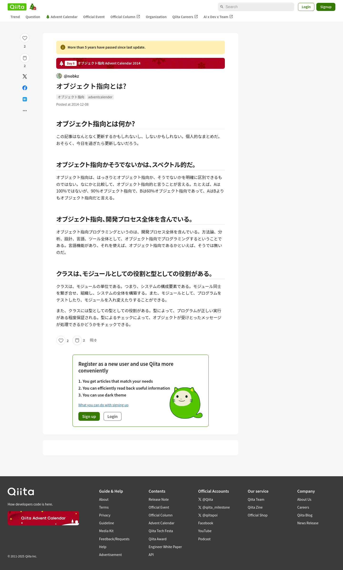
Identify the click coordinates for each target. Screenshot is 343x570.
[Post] (25, 76)
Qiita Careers (185, 16)
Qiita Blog (305, 515)
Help (102, 546)
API (151, 554)
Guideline (106, 522)
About (103, 499)
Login (306, 6)
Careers (303, 507)
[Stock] (25, 58)
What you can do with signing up (103, 404)
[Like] (25, 38)
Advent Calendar (62, 16)
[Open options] (25, 110)
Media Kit (106, 530)
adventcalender (100, 96)
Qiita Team (256, 499)
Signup (326, 6)
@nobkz (67, 76)
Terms (104, 507)
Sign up (89, 416)
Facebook (205, 522)
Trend (15, 16)
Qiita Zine (255, 507)
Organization (156, 16)
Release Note (159, 499)
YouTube (205, 530)
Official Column (125, 16)
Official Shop (257, 515)
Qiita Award (157, 538)
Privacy (104, 515)
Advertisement (110, 554)
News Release (307, 522)
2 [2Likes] (25, 46)
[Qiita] (17, 6)
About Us (304, 499)
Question (32, 16)
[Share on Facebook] (25, 88)
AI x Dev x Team (218, 16)
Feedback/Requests (114, 538)
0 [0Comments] (93, 340)
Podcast (204, 538)
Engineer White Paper (165, 546)
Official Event (94, 16)
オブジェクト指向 (71, 96)
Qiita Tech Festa (161, 530)
